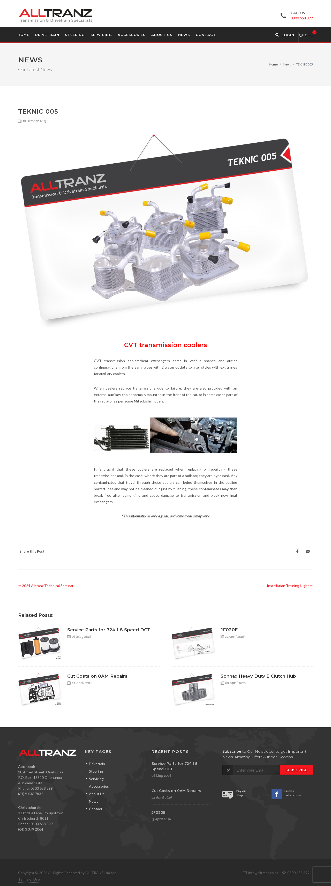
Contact (95, 809)
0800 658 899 (302, 18)
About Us (96, 794)
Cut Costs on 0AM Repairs (97, 676)
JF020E (229, 629)
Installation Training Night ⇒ (290, 585)
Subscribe (296, 770)
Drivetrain (97, 763)
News (287, 64)
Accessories (99, 786)
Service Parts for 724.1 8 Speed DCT (108, 629)
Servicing (96, 779)
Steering (96, 771)
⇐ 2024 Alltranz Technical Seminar (45, 585)
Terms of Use (29, 879)
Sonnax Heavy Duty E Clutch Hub (258, 676)
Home (273, 64)
